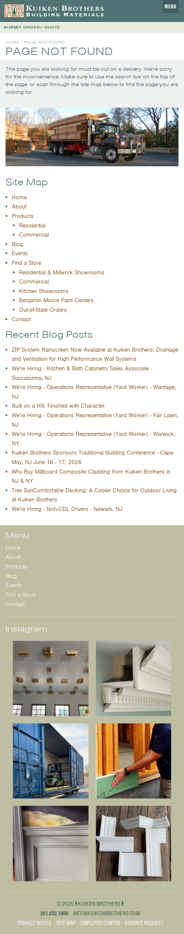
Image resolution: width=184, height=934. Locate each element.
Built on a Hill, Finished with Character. (59, 405)
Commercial (34, 234)
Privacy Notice (34, 923)
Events (20, 253)
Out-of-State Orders (43, 310)
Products (23, 216)
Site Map (66, 923)
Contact (21, 319)
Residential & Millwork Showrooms (61, 272)
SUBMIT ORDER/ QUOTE (32, 27)
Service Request (144, 923)
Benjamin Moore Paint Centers (56, 300)
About (19, 206)
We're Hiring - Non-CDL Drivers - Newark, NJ (67, 509)
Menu (171, 6)
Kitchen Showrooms (44, 291)
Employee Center (100, 923)
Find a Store (27, 263)
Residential (32, 225)
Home (12, 42)
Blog (17, 244)
